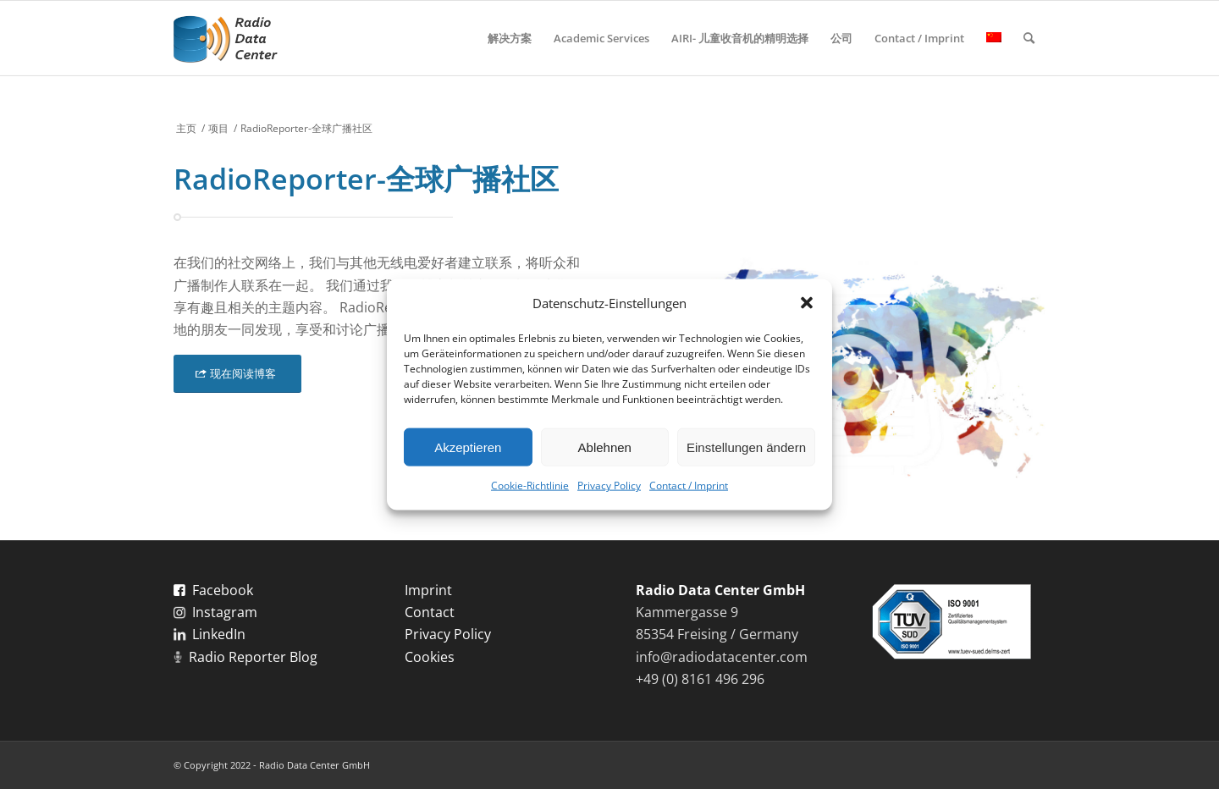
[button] (806, 303)
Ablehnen (605, 447)
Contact (430, 612)
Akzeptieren (467, 447)
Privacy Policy (609, 485)
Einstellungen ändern (746, 447)
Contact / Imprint (688, 485)
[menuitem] (510, 38)
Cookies (430, 657)
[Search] (1028, 38)
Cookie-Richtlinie (530, 485)
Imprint (428, 590)
